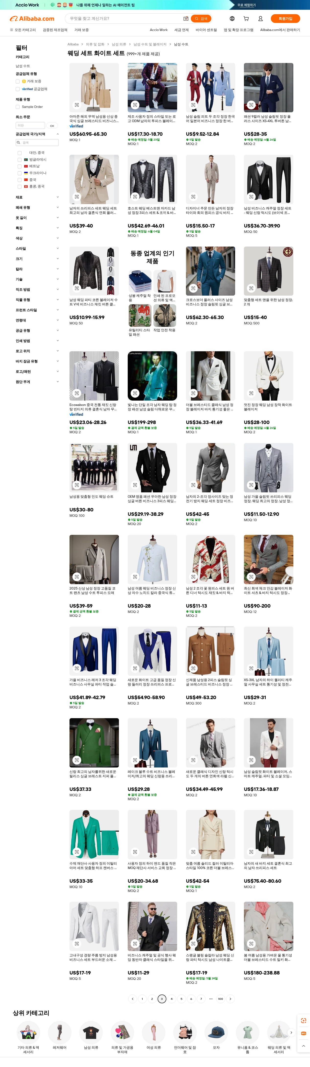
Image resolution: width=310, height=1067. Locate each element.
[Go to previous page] (132, 998)
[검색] (201, 18)
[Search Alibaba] (124, 18)
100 (220, 999)
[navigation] (37, 522)
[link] (303, 1020)
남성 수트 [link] (181, 44)
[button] (186, 18)
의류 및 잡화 (95, 44)
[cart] (247, 19)
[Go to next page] (230, 998)
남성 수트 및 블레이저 (150, 44)
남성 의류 (119, 44)
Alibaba (73, 44)
